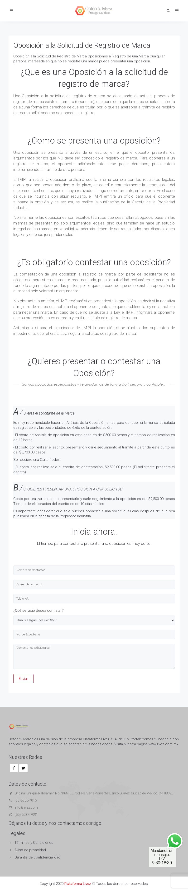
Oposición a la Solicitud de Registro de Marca (81, 45)
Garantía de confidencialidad (37, 857)
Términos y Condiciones (33, 842)
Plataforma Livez (77, 884)
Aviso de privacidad (30, 850)
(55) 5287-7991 (26, 814)
